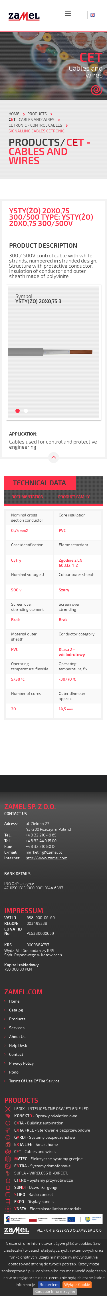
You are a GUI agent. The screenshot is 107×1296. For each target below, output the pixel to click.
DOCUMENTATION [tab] (27, 496)
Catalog (16, 1010)
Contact (16, 1054)
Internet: (12, 858)
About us (17, 1036)
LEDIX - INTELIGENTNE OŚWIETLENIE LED (51, 1108)
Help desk (18, 1045)
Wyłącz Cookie (77, 1284)
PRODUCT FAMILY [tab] (74, 496)
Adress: (11, 824)
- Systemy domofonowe (42, 1166)
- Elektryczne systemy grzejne (48, 1158)
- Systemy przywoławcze (43, 1180)
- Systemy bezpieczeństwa (44, 1137)
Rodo (14, 1072)
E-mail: (10, 852)
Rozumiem (49, 1284)
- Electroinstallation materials (47, 1208)
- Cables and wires (31, 119)
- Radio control (33, 1194)
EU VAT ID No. (13, 931)
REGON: (11, 923)
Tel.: (8, 835)
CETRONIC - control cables (35, 125)
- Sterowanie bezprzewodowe (52, 1130)
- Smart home (36, 1144)
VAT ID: (10, 918)
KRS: (8, 945)
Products (17, 1019)
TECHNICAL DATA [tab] (39, 483)
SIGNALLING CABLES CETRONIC (36, 131)
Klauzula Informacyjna (55, 1291)
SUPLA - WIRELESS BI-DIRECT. (41, 1173)
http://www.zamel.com (46, 858)
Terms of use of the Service (34, 1081)
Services (17, 1027)
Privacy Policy (21, 1063)
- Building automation (38, 1123)
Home (14, 1001)
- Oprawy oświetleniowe (45, 1116)
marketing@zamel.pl (44, 852)
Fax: (8, 846)
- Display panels (34, 1201)
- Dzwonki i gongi (35, 1187)
